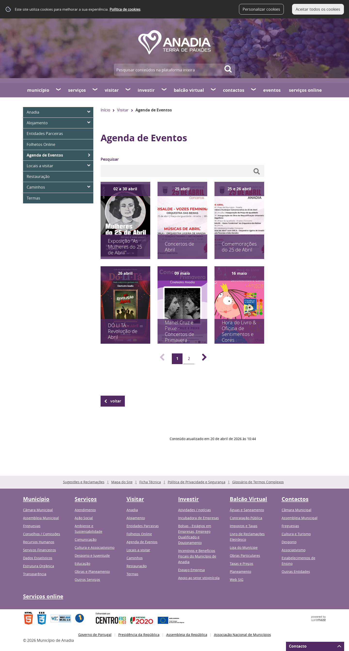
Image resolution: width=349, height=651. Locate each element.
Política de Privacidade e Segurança (196, 482)
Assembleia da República (186, 634)
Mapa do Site (122, 482)
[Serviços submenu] (95, 90)
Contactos (233, 90)
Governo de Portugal (94, 634)
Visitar (112, 90)
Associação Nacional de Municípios (242, 634)
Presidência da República (138, 634)
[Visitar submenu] (128, 90)
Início (105, 110)
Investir (146, 90)
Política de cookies (125, 9)
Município (38, 90)
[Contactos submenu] (253, 90)
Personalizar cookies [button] (261, 9)
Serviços (77, 90)
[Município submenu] (58, 90)
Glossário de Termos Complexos (258, 482)
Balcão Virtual (189, 90)
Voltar (115, 401)
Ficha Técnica (150, 482)
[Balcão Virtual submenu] (213, 90)
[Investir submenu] (164, 90)
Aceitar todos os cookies (318, 9)
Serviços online (305, 90)
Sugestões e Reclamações (83, 482)
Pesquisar (110, 159)
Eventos (272, 90)
